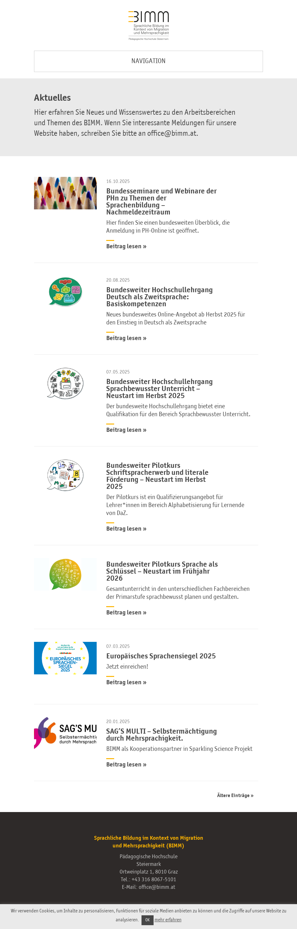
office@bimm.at (157, 887)
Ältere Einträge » (235, 795)
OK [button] (147, 920)
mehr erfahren (168, 920)
